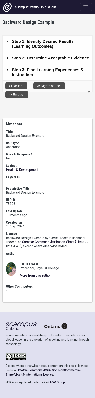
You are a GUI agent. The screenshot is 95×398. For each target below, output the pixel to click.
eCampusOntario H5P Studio (29, 7)
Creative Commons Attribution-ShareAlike (52, 242)
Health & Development (22, 170)
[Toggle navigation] (86, 7)
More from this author (35, 275)
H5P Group (57, 382)
